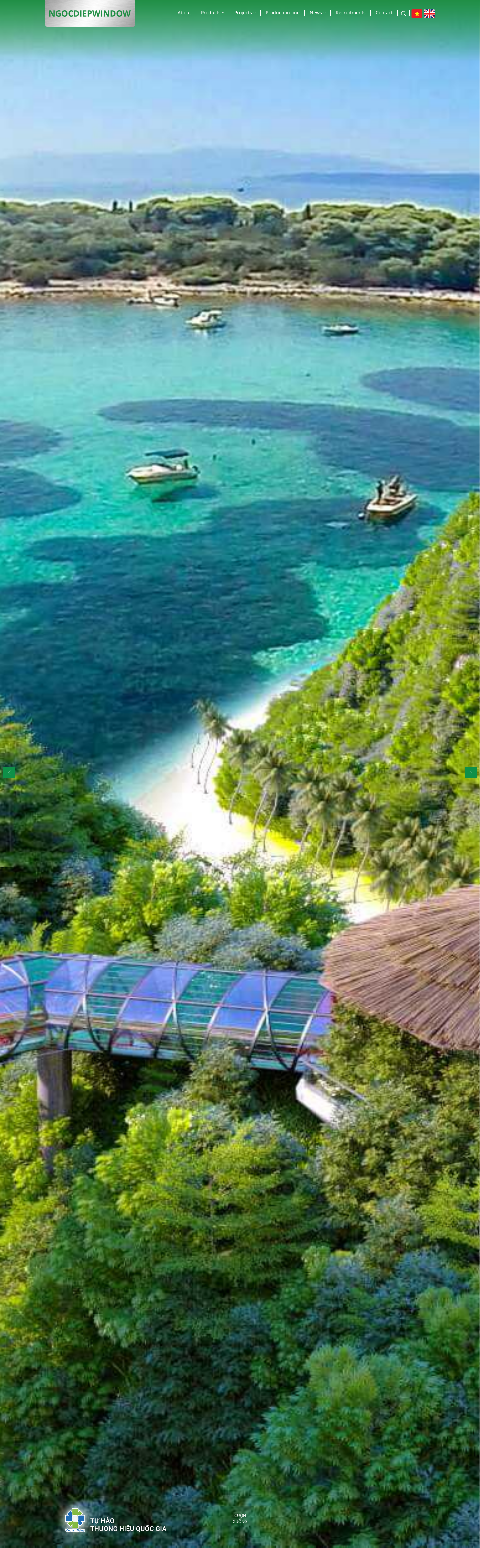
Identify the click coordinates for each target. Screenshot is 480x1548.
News (318, 12)
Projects (245, 12)
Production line (283, 12)
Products (212, 12)
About (184, 12)
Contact (384, 12)
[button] (471, 772)
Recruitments (351, 12)
